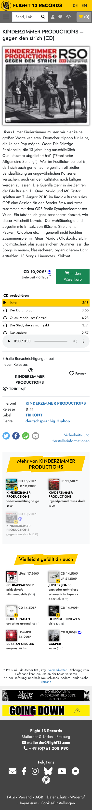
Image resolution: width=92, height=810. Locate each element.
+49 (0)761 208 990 (46, 748)
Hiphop (63, 421)
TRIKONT (34, 415)
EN (84, 5)
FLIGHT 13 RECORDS (32, 6)
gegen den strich (25, 530)
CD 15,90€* (27, 481)
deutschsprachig (40, 421)
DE (75, 5)
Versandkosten (57, 670)
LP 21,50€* (69, 481)
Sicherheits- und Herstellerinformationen (71, 438)
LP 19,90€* (27, 486)
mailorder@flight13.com (46, 742)
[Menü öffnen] (6, 17)
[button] (6, 436)
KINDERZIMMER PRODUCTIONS (56, 403)
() (84, 17)
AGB (39, 797)
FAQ (11, 797)
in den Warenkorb (73, 276)
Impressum (28, 803)
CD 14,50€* (70, 573)
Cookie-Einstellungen (58, 803)
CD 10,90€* (27, 514)
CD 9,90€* (69, 632)
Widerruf (77, 797)
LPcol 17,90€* (29, 573)
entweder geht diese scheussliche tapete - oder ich (67, 592)
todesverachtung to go (25, 497)
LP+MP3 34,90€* (25, 634)
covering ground (25, 621)
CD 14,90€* (70, 607)
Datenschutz (56, 797)
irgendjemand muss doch (67, 497)
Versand (46, 681)
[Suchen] (43, 17)
